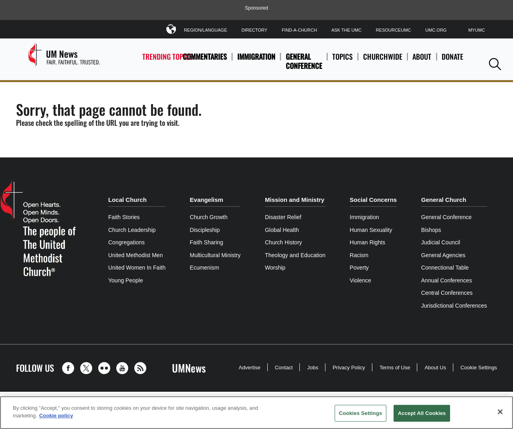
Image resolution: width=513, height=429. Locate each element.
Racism (359, 255)
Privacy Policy (349, 368)
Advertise (249, 368)
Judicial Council (440, 242)
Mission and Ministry (294, 199)
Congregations (126, 242)
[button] (495, 64)
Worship (275, 267)
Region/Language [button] (205, 28)
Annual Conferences (446, 280)
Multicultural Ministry (215, 255)
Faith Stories (124, 217)
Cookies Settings (360, 413)
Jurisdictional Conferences (454, 305)
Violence (360, 280)
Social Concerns (373, 199)
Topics (342, 61)
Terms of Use (395, 368)
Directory (254, 30)
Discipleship (205, 230)
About (421, 61)
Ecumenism (204, 267)
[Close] (500, 412)
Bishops (431, 230)
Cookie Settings (478, 368)
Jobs (312, 368)
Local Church (127, 199)
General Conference (304, 61)
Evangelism (206, 199)
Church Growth (209, 217)
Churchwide (382, 61)
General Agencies (443, 255)
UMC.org (435, 30)
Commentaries (205, 56)
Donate (452, 61)
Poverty (359, 267)
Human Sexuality (371, 230)
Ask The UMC (346, 30)
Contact (284, 368)
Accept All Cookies (422, 413)
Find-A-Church (299, 30)
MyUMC (476, 30)
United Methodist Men (135, 255)
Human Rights (368, 242)
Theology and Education (295, 255)
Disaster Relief (283, 217)
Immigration (256, 56)
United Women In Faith (137, 267)
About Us (435, 368)
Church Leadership (132, 230)
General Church (444, 199)
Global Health (282, 230)
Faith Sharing (206, 242)
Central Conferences (447, 293)
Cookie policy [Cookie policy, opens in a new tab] (56, 416)
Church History (283, 242)
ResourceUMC (393, 30)
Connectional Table (445, 267)
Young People (125, 280)
